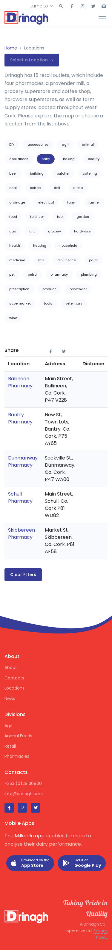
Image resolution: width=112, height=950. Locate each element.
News (9, 698)
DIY (11, 144)
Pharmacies (16, 756)
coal (13, 187)
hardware (82, 231)
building (37, 173)
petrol (32, 274)
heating (39, 245)
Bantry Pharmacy (20, 418)
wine (13, 318)
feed (13, 216)
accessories (38, 144)
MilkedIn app (30, 835)
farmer (94, 202)
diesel (78, 187)
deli (57, 187)
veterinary (73, 303)
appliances (18, 158)
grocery (54, 231)
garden (82, 216)
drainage (17, 202)
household (68, 245)
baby (46, 158)
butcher (63, 173)
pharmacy (59, 274)
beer (13, 173)
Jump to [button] (39, 6)
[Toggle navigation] (102, 17)
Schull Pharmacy (20, 497)
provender (78, 289)
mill (41, 260)
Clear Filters (23, 575)
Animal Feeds (18, 736)
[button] (61, 6)
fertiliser (37, 216)
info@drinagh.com (23, 794)
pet (12, 274)
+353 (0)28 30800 (23, 783)
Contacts (14, 678)
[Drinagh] (26, 18)
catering (90, 173)
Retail (10, 746)
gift (32, 231)
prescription (19, 289)
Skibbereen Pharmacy (21, 534)
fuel (60, 216)
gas (12, 231)
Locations (14, 688)
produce (49, 289)
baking (69, 158)
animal (88, 144)
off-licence (66, 260)
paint (93, 260)
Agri (8, 726)
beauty (93, 158)
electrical (46, 202)
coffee (35, 187)
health (14, 245)
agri (65, 144)
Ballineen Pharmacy (20, 382)
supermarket (20, 303)
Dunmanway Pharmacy (23, 461)
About (10, 667)
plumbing (89, 274)
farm (71, 202)
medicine (17, 260)
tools (48, 303)
